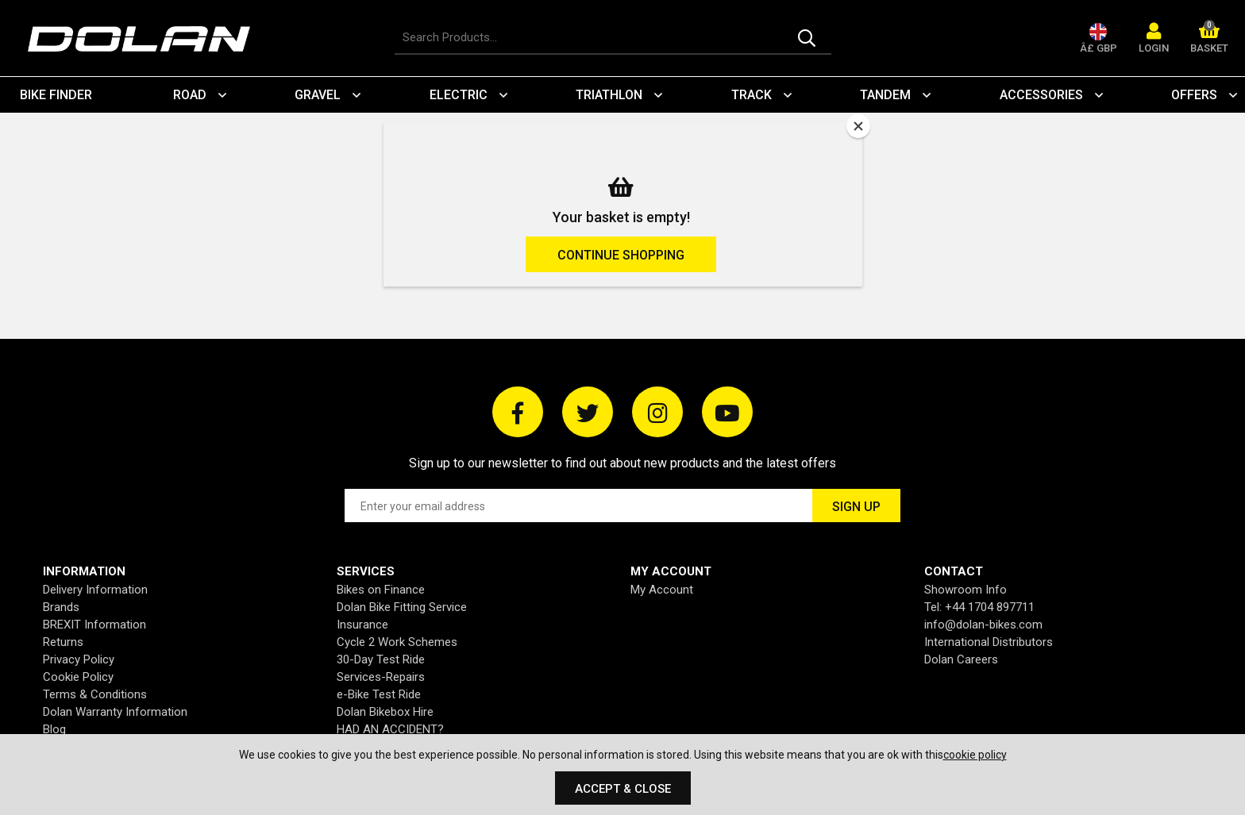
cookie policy (975, 754)
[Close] (858, 126)
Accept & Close (623, 789)
